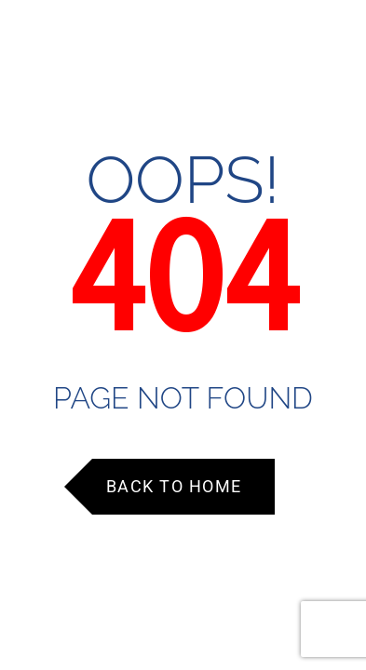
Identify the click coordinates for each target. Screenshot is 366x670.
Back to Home (174, 486)
